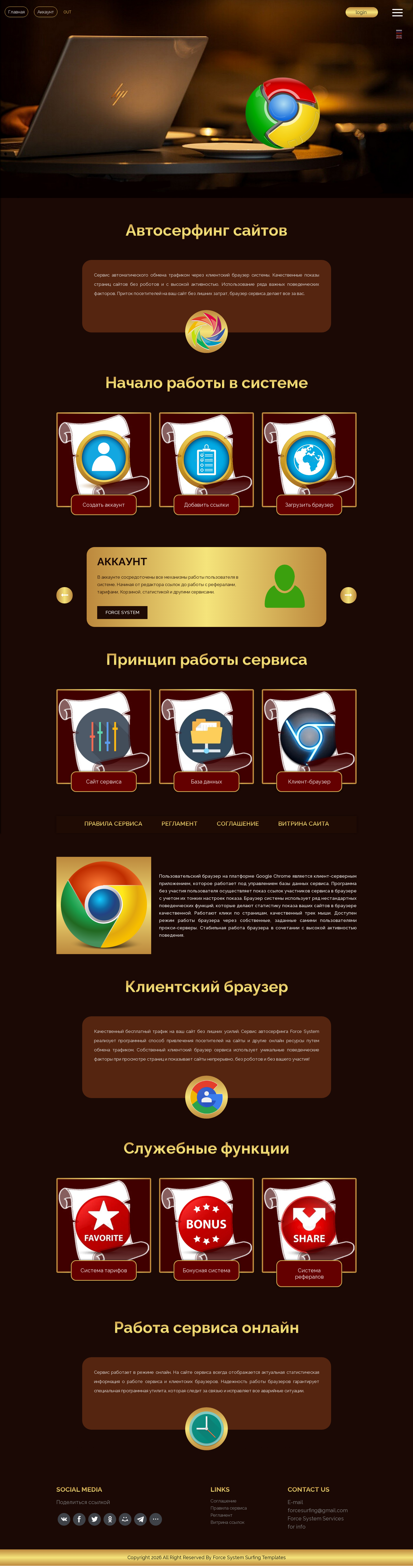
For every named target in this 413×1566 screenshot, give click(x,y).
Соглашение (223, 1501)
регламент (178, 824)
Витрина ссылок (227, 1522)
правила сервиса (106, 824)
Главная (16, 11)
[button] (64, 595)
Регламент (221, 1515)
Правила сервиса (228, 1508)
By (209, 1557)
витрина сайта (311, 824)
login (361, 12)
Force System (122, 612)
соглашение (240, 824)
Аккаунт (45, 11)
